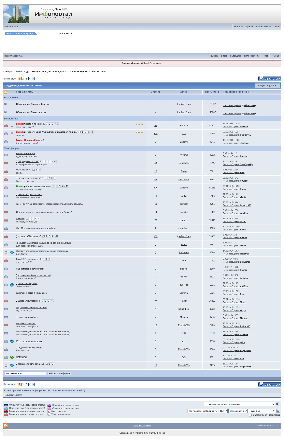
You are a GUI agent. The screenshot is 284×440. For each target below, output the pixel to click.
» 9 (92, 132)
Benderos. (184, 163)
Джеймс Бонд (184, 104)
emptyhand (183, 228)
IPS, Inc (161, 433)
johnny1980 (245, 205)
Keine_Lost (183, 309)
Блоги (224, 56)
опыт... (19, 173)
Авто (276, 27)
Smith (243, 230)
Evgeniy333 (184, 325)
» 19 (66, 186)
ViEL (242, 172)
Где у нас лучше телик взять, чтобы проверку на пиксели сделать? (49, 204)
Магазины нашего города (38, 186)
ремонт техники (34, 124)
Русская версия (126, 433)
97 (155, 301)
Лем (242, 294)
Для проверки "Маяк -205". (29, 246)
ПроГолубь (245, 135)
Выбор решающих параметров (31, 164)
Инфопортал (11, 27)
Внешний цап (22, 350)
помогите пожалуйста (27, 326)
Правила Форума (40, 104)
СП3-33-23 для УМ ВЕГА (30, 194)
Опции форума (266, 85)
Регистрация (155, 63)
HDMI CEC (21, 357)
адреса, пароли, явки (26, 156)
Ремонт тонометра (25, 153)
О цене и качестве (25, 181)
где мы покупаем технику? (29, 189)
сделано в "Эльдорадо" (29, 236)
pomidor (184, 204)
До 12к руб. (21, 254)
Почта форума (38, 112)
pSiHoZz (184, 285)
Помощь (275, 56)
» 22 (56, 236)
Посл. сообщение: (232, 105)
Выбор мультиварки (27, 301)
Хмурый (244, 181)
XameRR (244, 334)
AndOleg (244, 286)
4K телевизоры (23, 169)
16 (155, 325)
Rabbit (184, 301)
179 (155, 133)
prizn (183, 341)
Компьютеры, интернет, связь (49, 71)
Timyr (243, 302)
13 (155, 196)
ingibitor (184, 276)
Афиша (249, 27)
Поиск (265, 56)
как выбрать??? (24, 262)
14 (155, 212)
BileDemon (245, 262)
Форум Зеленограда (17, 71)
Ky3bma (184, 155)
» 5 (56, 124)
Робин (184, 171)
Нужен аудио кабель (28, 317)
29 (155, 365)
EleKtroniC (245, 326)
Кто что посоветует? (26, 278)
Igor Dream (183, 179)
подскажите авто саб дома (31, 364)
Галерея (214, 56)
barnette (184, 220)
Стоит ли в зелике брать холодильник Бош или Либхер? (44, 212)
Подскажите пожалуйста (30, 347)
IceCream (184, 252)
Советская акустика (27, 283)
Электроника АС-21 (26, 286)
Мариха (184, 317)
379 (155, 187)
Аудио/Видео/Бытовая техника (88, 71)
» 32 (54, 161)
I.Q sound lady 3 (24, 310)
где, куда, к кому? (25, 127)
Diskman (244, 127)
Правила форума (13, 56)
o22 (184, 133)
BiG (184, 333)
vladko (184, 196)
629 (155, 163)
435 (155, 236)
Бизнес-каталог (263, 27)
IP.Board (139, 433)
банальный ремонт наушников (31, 293)
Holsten (244, 156)
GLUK (243, 221)
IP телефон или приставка (29, 341)
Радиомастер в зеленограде (30, 269)
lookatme (244, 254)
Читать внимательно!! (27, 143)
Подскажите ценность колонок (31, 307)
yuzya (243, 310)
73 (155, 220)
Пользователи (251, 56)
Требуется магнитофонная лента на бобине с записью (43, 243)
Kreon (243, 189)
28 (155, 171)
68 (155, 179)
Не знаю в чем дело (26, 323)
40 (155, 260)
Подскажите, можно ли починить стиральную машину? (43, 331)
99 (155, 125)
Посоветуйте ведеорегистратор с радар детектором (42, 251)
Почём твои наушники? (29, 178)
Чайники (20, 218)
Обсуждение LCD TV (28, 161)
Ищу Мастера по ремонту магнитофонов (36, 228)
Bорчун (184, 269)
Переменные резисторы (28, 197)
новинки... (21, 135)
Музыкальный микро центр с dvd (34, 275)
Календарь (236, 56)
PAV (184, 357)
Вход (145, 63)
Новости (238, 27)
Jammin (184, 293)
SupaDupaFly (246, 164)
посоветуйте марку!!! (26, 221)
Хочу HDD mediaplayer (27, 259)
